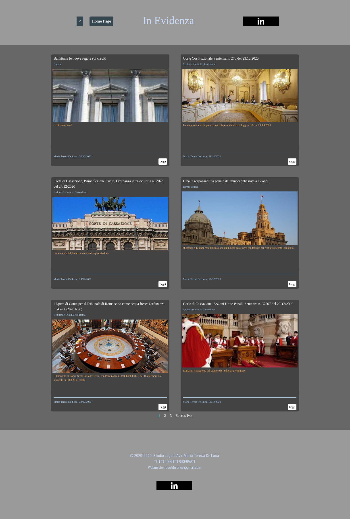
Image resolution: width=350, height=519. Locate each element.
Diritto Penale (190, 186)
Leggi (163, 161)
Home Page (101, 21)
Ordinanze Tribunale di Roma (69, 314)
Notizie (57, 64)
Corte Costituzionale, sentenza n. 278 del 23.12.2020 (221, 58)
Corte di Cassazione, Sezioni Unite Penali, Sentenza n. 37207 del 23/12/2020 (238, 304)
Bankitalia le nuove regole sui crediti (80, 58)
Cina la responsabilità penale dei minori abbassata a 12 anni (226, 181)
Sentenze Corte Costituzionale (199, 64)
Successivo (184, 415)
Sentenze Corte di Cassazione (199, 309)
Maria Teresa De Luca (65, 156)
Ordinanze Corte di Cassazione (70, 192)
